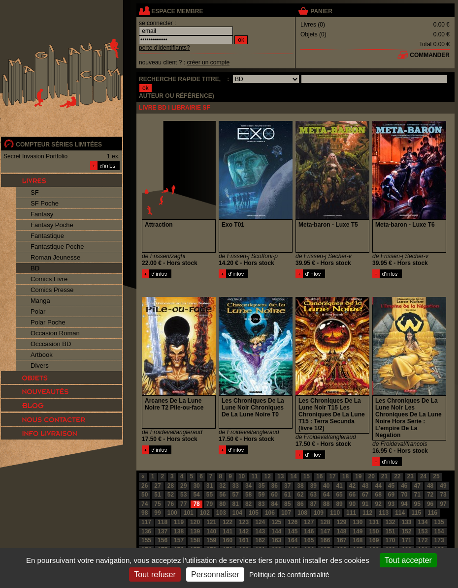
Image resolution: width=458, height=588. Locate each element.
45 (391, 485)
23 (410, 476)
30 (196, 485)
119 (179, 522)
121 (211, 522)
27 (157, 485)
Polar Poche (48, 322)
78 (196, 503)
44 (378, 485)
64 (326, 494)
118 (162, 522)
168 (357, 540)
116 (432, 512)
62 (300, 494)
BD (35, 268)
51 (157, 494)
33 (235, 485)
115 (416, 512)
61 (287, 494)
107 (286, 512)
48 (430, 485)
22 (397, 476)
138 (179, 531)
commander (430, 55)
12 (267, 476)
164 (292, 540)
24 (423, 476)
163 (276, 540)
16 (319, 476)
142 (244, 531)
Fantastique (47, 235)
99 (157, 512)
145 (292, 531)
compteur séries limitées (59, 144)
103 (221, 512)
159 (211, 540)
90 (352, 503)
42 (352, 485)
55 (209, 494)
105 (254, 512)
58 (248, 494)
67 (365, 494)
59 (261, 494)
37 (287, 485)
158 (195, 540)
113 (384, 512)
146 (309, 531)
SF (35, 192)
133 (407, 522)
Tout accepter (408, 560)
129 (341, 522)
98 (144, 512)
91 (365, 503)
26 (144, 485)
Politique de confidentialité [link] (289, 575)
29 (183, 485)
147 (325, 531)
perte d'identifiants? (164, 47)
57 (235, 494)
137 (162, 531)
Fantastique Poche (57, 246)
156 (162, 540)
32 (222, 485)
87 (313, 503)
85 (287, 503)
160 (227, 540)
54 (196, 494)
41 (339, 485)
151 (390, 531)
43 (365, 485)
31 (209, 485)
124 (260, 522)
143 (260, 531)
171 (407, 540)
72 (430, 494)
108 (302, 512)
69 (391, 494)
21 (384, 476)
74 (144, 503)
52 (170, 494)
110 (335, 512)
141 (227, 531)
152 (407, 531)
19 (358, 476)
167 (341, 540)
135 (439, 522)
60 (274, 494)
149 (357, 531)
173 (439, 540)
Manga (40, 300)
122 (227, 522)
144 (276, 531)
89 (339, 503)
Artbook (42, 354)
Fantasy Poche (52, 225)
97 (443, 503)
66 (352, 494)
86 (300, 503)
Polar (38, 311)
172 (423, 540)
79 (209, 503)
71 (417, 494)
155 (146, 540)
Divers (40, 365)
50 (144, 494)
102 (205, 512)
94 (404, 503)
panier (321, 11)
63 (313, 494)
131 (374, 522)
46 (404, 485)
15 (306, 476)
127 (309, 522)
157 (179, 540)
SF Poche (45, 203)
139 (195, 531)
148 (341, 531)
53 (183, 494)
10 (241, 476)
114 (400, 512)
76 (170, 503)
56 (222, 494)
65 (339, 494)
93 (391, 503)
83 (261, 503)
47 (417, 485)
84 (274, 503)
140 (211, 531)
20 (371, 476)
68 (378, 494)
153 (423, 531)
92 (378, 503)
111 (351, 512)
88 (326, 503)
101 (189, 512)
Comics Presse (52, 290)
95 (417, 503)
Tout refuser (154, 574)
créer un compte (208, 62)
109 (319, 512)
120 (195, 522)
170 (390, 540)
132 (390, 522)
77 (183, 503)
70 (404, 494)
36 (274, 485)
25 (436, 476)
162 (260, 540)
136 (146, 531)
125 (276, 522)
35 (261, 485)
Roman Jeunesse (55, 257)
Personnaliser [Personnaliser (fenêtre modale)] (215, 574)
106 (270, 512)
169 (374, 540)
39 (313, 485)
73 (443, 494)
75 (157, 503)
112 (367, 512)
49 (443, 485)
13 (280, 476)
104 (237, 512)
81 (235, 503)
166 (325, 540)
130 (357, 522)
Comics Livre (49, 279)
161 (244, 540)
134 (423, 522)
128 (325, 522)
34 (248, 485)
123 (244, 522)
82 (248, 503)
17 (332, 476)
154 (439, 531)
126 (292, 522)
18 (345, 476)
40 (326, 485)
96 (430, 503)
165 (309, 540)
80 (222, 503)
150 (374, 531)
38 (300, 485)
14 (293, 476)
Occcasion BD (51, 344)
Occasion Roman (55, 333)
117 (146, 522)
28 (170, 485)
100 (172, 512)
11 (254, 476)
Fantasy (42, 214)
